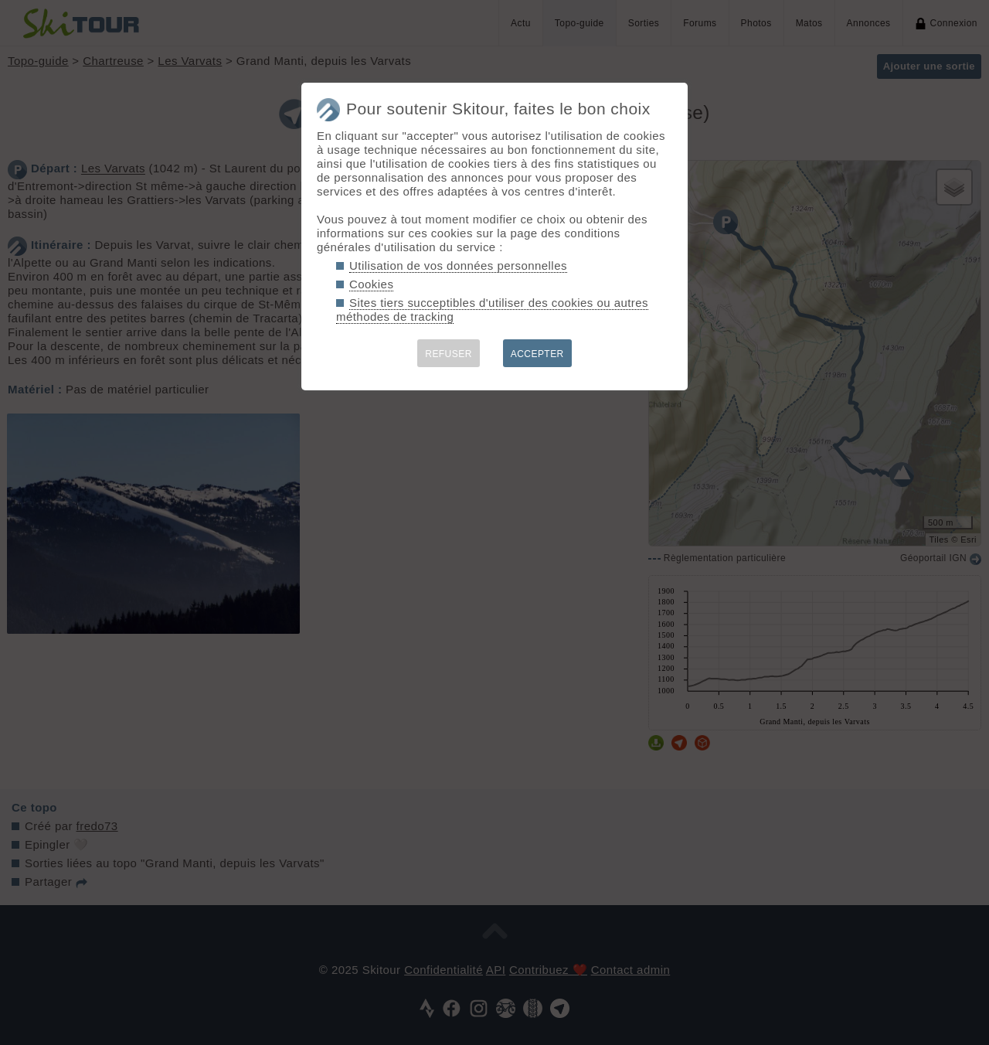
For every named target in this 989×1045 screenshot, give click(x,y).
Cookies (371, 284)
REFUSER (448, 354)
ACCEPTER (537, 354)
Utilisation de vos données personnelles (458, 265)
